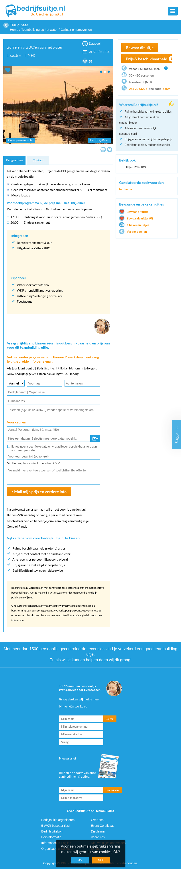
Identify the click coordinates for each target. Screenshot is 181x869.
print (103, 149)
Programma (14, 160)
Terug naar (19, 25)
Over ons (97, 819)
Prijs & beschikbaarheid (146, 58)
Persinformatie (51, 836)
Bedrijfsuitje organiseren (58, 819)
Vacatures (98, 836)
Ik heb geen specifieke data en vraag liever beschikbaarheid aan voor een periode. (54, 448)
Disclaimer (98, 831)
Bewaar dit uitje (140, 47)
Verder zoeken (137, 231)
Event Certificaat (102, 825)
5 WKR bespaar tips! (55, 825)
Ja (80, 860)
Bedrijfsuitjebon (52, 831)
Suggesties (176, 434)
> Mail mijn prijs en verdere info (39, 491)
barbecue (125, 189)
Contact (38, 160)
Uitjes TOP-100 (135, 167)
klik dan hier (66, 368)
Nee (101, 860)
